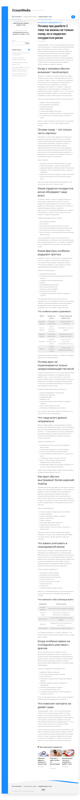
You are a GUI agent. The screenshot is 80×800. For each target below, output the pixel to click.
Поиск (13, 40)
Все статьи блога (17, 16)
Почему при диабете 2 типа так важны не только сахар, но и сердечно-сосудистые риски (21, 69)
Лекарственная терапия (30, 16)
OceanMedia (21, 10)
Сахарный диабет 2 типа (45, 16)
